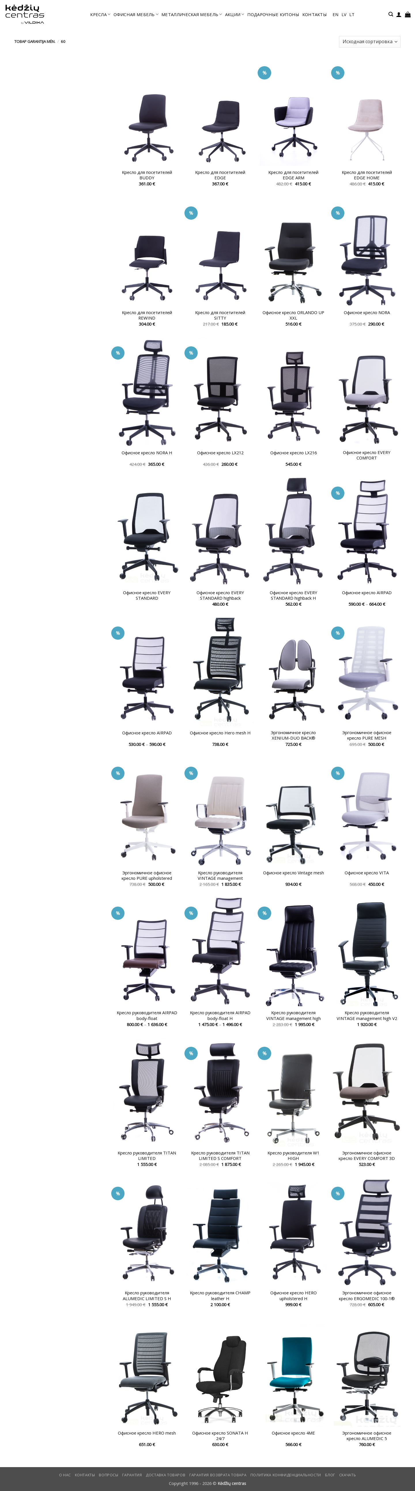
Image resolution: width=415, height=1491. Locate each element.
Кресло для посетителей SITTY (220, 315)
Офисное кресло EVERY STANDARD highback (220, 595)
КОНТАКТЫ (314, 14)
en (336, 14)
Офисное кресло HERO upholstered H (293, 1295)
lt (352, 14)
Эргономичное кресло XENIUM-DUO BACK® (293, 735)
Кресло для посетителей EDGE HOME (367, 175)
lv (344, 14)
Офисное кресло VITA (367, 872)
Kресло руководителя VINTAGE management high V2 (367, 1015)
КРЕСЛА (100, 14)
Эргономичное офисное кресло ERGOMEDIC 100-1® (367, 1295)
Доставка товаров (165, 1475)
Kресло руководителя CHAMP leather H (220, 1295)
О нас (65, 1475)
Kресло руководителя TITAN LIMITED (147, 1155)
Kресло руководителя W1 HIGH (293, 1155)
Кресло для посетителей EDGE (220, 175)
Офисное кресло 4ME (293, 1433)
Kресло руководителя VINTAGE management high (293, 1015)
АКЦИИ (234, 14)
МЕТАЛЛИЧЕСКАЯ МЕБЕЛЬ (191, 14)
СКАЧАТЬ (347, 1475)
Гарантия (132, 1475)
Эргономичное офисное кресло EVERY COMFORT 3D (367, 1155)
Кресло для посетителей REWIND (147, 315)
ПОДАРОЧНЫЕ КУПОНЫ (273, 14)
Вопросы (108, 1475)
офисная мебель (136, 14)
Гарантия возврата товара (217, 1475)
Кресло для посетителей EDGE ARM (293, 175)
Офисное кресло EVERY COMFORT (367, 455)
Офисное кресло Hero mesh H (220, 733)
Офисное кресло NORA (367, 312)
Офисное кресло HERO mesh (147, 1433)
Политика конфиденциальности (285, 1475)
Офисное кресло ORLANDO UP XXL (293, 315)
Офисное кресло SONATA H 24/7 (220, 1435)
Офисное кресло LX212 (220, 452)
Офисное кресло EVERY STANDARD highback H (293, 595)
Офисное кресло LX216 (293, 452)
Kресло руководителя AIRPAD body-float (147, 1015)
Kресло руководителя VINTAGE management (220, 875)
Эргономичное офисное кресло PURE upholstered (147, 875)
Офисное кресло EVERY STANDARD (147, 595)
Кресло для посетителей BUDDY (147, 175)
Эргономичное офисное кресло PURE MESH (366, 735)
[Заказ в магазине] (370, 42)
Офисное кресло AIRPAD (367, 592)
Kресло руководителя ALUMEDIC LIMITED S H (147, 1295)
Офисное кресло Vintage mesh (293, 872)
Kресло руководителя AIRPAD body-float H (220, 1015)
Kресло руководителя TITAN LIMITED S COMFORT (220, 1155)
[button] (390, 14)
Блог (330, 1475)
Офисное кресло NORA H (147, 452)
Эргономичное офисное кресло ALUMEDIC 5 (366, 1435)
